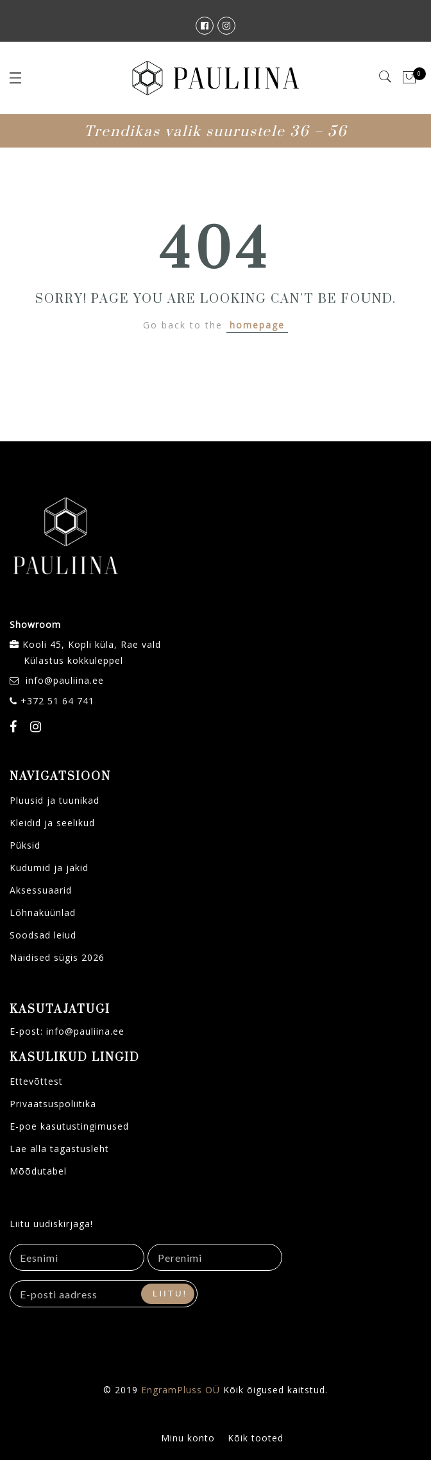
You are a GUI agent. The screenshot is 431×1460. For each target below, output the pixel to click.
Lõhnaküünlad (43, 912)
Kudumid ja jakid (49, 868)
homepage (257, 325)
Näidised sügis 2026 (57, 957)
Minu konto (188, 1438)
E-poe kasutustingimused (69, 1126)
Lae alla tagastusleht (59, 1148)
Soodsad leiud (43, 935)
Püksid (25, 845)
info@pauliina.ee (65, 680)
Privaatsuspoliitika (53, 1104)
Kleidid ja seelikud (52, 823)
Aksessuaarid (41, 890)
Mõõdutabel (38, 1171)
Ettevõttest (36, 1081)
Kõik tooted (255, 1438)
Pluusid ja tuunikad (54, 800)
